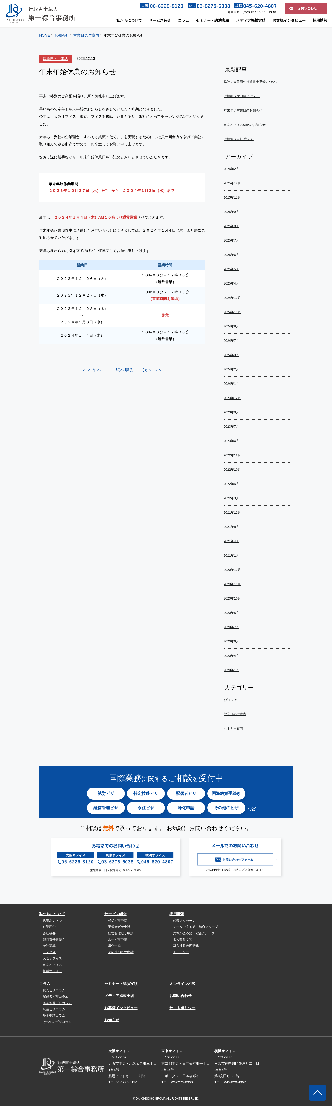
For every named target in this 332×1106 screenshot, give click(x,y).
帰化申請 (186, 808)
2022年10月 (232, 469)
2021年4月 (231, 541)
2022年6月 (231, 484)
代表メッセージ (184, 920)
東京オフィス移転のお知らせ (245, 125)
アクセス (49, 952)
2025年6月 (231, 255)
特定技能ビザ (145, 793)
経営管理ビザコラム (57, 1003)
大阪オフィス (52, 958)
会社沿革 (49, 946)
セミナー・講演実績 (212, 20)
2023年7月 (231, 426)
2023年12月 (232, 398)
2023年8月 (231, 412)
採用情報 (320, 20)
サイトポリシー (182, 1008)
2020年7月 (231, 627)
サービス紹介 (160, 20)
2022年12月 (232, 455)
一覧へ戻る (122, 370)
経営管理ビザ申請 (121, 933)
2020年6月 (231, 641)
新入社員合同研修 (186, 946)
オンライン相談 (182, 984)
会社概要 (49, 933)
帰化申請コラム (54, 1015)
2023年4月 (231, 441)
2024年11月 (232, 312)
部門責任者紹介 (54, 939)
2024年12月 (232, 298)
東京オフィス (52, 965)
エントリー (181, 952)
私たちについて (129, 20)
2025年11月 (232, 197)
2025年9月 (231, 212)
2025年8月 (231, 226)
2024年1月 (231, 383)
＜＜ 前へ (91, 370)
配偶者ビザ (186, 793)
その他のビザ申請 (121, 952)
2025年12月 (232, 183)
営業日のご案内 (55, 59)
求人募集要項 (182, 939)
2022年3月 (231, 498)
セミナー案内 (233, 728)
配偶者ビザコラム (55, 996)
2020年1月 (231, 670)
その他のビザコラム (57, 1022)
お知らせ (230, 700)
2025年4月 (231, 283)
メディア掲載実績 (251, 20)
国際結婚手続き (226, 793)
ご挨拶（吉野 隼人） (239, 139)
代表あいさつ (52, 920)
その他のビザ (226, 808)
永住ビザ (146, 808)
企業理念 (49, 927)
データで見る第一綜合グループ (195, 927)
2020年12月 (232, 570)
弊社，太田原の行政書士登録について (251, 82)
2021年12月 (232, 512)
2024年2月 (231, 369)
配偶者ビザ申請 (119, 927)
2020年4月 (231, 656)
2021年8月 (231, 527)
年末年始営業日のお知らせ (243, 110)
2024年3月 (231, 355)
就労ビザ (106, 793)
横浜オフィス (52, 971)
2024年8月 (231, 326)
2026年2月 (231, 169)
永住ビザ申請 (117, 939)
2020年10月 (232, 598)
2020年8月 (231, 613)
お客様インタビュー (289, 20)
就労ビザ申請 (117, 920)
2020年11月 (232, 584)
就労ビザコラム (54, 990)
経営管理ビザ (105, 808)
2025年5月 (231, 269)
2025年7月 (231, 240)
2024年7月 (231, 340)
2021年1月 (231, 555)
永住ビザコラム (54, 1009)
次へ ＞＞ (153, 370)
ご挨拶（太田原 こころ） (242, 96)
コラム (183, 20)
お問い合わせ (180, 996)
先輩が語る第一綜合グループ (194, 933)
